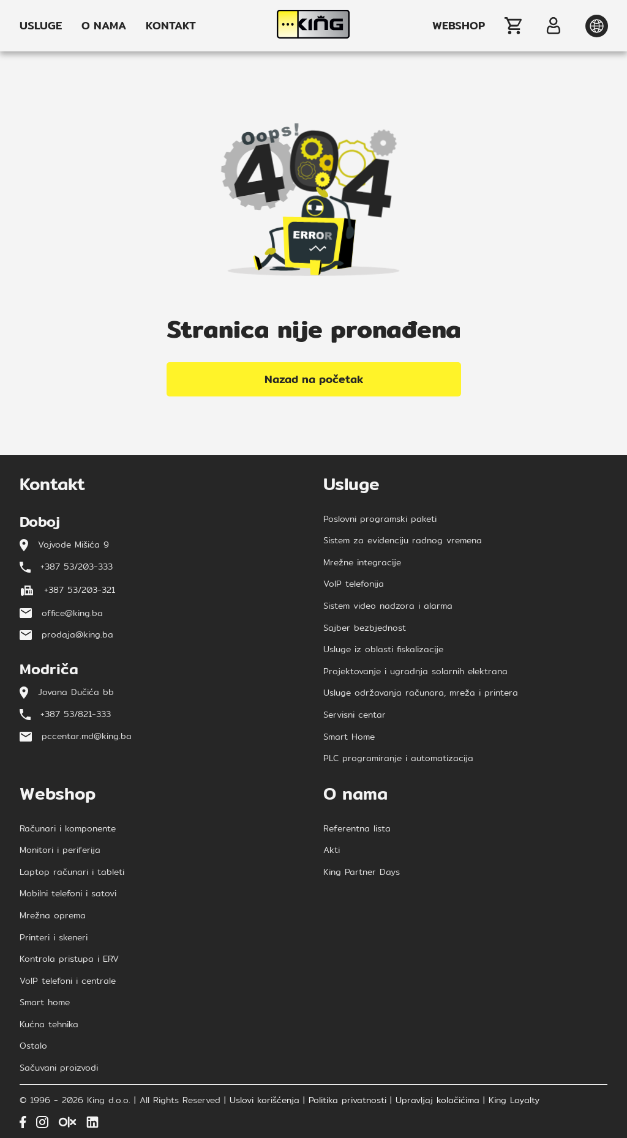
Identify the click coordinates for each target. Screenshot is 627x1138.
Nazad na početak (314, 379)
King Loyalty (514, 1101)
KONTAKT (171, 25)
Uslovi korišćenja (264, 1101)
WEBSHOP (458, 25)
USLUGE (41, 25)
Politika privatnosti (347, 1101)
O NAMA (103, 25)
